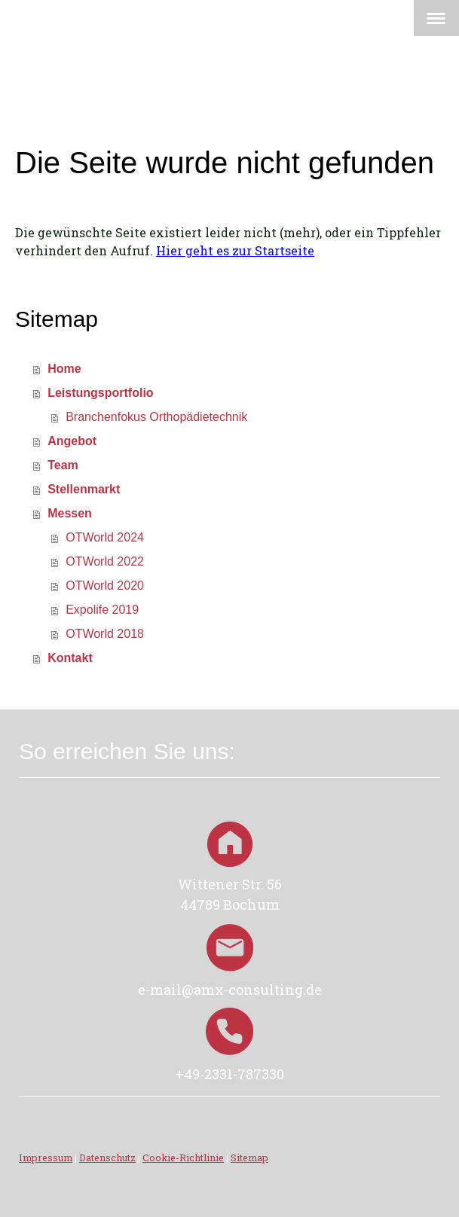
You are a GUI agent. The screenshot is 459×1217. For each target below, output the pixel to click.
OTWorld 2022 (105, 561)
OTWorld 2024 (105, 537)
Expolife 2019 (102, 609)
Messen (69, 513)
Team (62, 465)
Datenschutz (107, 1157)
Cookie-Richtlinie (183, 1157)
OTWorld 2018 (105, 633)
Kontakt (70, 657)
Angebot (71, 441)
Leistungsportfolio (100, 392)
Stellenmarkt (83, 489)
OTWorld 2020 (105, 585)
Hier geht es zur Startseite (235, 250)
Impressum (45, 1157)
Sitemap (249, 1157)
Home (64, 368)
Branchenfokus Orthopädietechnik (156, 416)
